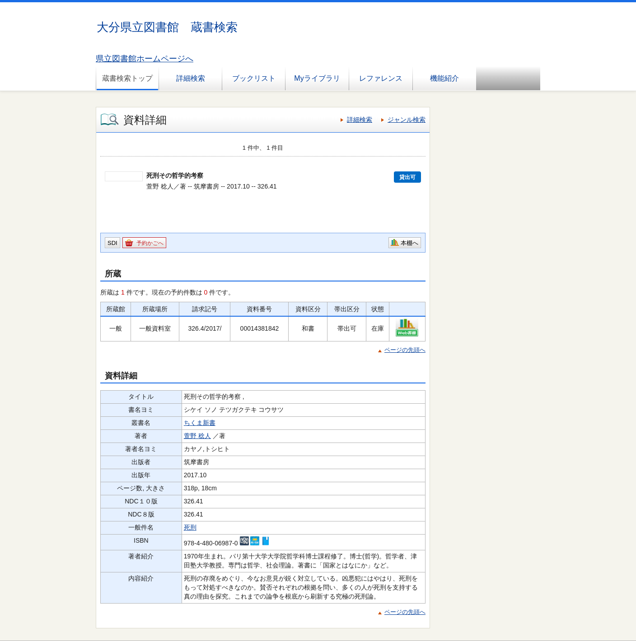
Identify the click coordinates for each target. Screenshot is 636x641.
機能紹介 (444, 78)
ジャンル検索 (407, 119)
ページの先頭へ (405, 349)
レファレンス (380, 78)
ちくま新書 (199, 422)
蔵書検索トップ (127, 78)
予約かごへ (150, 243)
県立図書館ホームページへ (144, 58)
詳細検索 (190, 78)
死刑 (190, 527)
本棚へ (409, 243)
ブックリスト (254, 78)
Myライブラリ (317, 78)
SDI (112, 243)
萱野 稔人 (197, 435)
